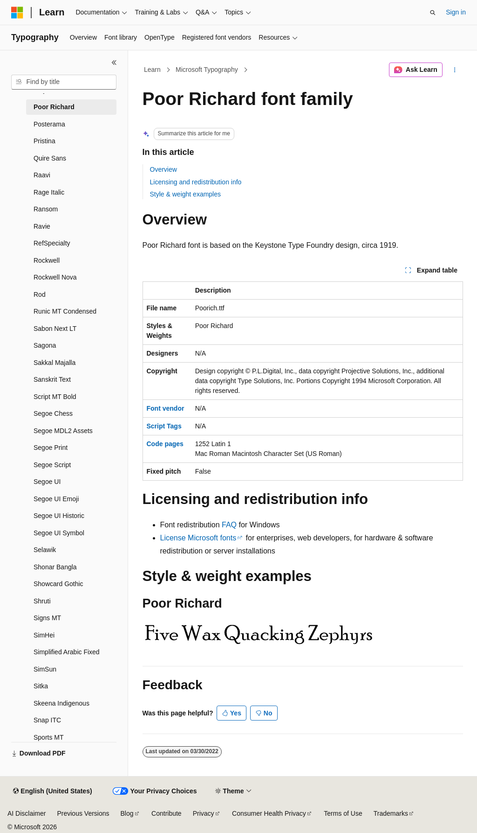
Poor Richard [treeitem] (54, 107)
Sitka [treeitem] (41, 686)
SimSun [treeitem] (45, 669)
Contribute (166, 813)
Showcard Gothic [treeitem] (58, 584)
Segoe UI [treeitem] (47, 481)
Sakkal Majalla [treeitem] (54, 362)
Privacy (203, 813)
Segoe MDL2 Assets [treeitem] (63, 430)
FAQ (229, 525)
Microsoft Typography (207, 69)
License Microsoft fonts (198, 538)
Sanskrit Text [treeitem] (52, 379)
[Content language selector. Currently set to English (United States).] (52, 791)
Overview (163, 169)
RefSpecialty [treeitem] (52, 243)
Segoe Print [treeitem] (51, 447)
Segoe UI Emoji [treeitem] (56, 499)
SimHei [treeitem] (44, 635)
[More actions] (454, 70)
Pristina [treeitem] (44, 141)
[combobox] (63, 82)
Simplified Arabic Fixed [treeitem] (67, 652)
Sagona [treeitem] (45, 345)
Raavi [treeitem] (42, 175)
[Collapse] (114, 62)
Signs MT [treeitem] (47, 618)
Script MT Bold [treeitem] (55, 396)
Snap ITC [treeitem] (47, 720)
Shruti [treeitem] (42, 601)
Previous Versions (83, 813)
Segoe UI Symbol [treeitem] (59, 533)
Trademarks (391, 813)
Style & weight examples (185, 194)
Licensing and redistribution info (196, 182)
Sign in (456, 12)
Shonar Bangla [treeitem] (55, 567)
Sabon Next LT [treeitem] (55, 328)
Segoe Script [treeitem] (52, 465)
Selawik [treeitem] (45, 549)
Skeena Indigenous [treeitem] (61, 703)
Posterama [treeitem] (49, 124)
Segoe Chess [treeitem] (53, 413)
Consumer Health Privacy (269, 813)
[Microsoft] (17, 13)
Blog (127, 813)
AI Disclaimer (26, 813)
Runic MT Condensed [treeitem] (65, 311)
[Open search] (432, 12)
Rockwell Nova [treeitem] (55, 277)
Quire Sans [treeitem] (50, 158)
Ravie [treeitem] (42, 226)
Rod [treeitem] (40, 294)
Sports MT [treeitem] (49, 737)
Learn (152, 69)
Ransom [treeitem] (46, 209)
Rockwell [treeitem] (47, 260)
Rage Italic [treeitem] (49, 192)
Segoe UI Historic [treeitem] (59, 515)
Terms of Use (343, 813)
